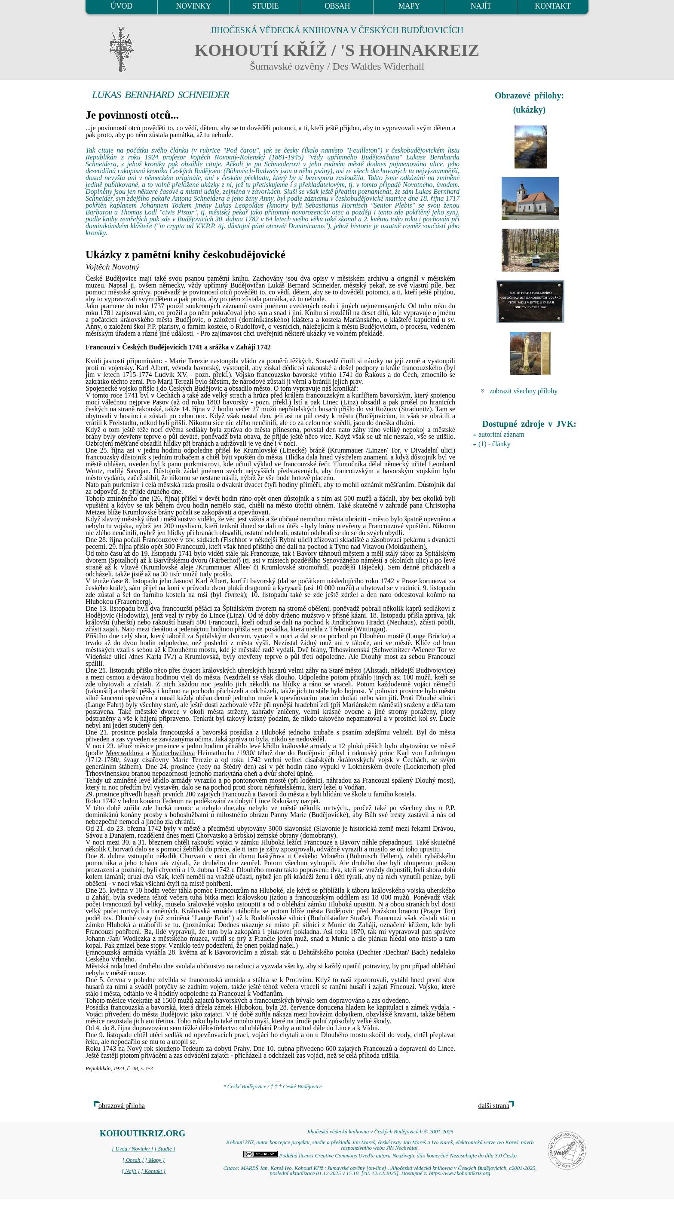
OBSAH (337, 6)
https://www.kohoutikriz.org (459, 1173)
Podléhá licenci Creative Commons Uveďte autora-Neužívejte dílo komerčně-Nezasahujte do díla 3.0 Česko (380, 1156)
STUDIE (265, 6)
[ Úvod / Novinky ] (132, 1149)
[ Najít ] (131, 1171)
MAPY (409, 6)
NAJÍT (481, 6)
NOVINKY (193, 6)
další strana (493, 1105)
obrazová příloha (121, 1105)
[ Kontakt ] (153, 1171)
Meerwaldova (125, 752)
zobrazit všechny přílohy (524, 391)
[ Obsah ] (133, 1160)
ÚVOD (121, 6)
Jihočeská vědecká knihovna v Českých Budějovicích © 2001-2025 (379, 1132)
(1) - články (494, 443)
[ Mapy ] (155, 1160)
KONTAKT (553, 6)
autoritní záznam (501, 434)
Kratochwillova (173, 752)
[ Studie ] (164, 1149)
